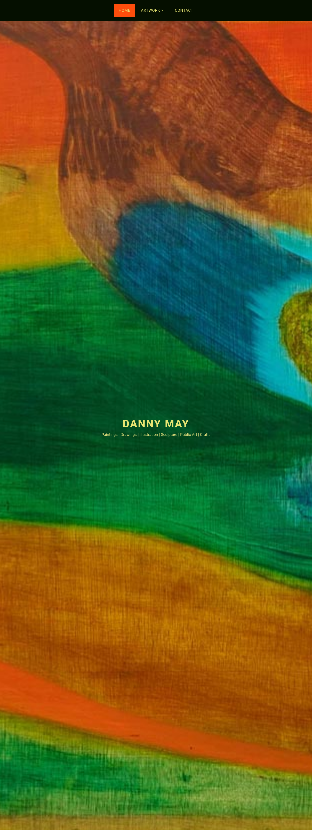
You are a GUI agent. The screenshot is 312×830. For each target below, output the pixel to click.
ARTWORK (150, 10)
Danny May (156, 423)
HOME (124, 10)
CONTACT (184, 10)
